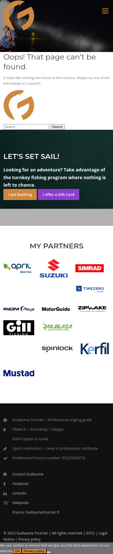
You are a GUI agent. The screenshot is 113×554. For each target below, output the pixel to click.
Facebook (20, 483)
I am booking (20, 194)
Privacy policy (29, 539)
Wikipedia (20, 502)
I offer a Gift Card (58, 194)
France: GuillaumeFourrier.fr (36, 512)
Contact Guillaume (27, 474)
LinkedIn (19, 493)
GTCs (90, 533)
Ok (17, 551)
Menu (105, 10)
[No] (49, 552)
